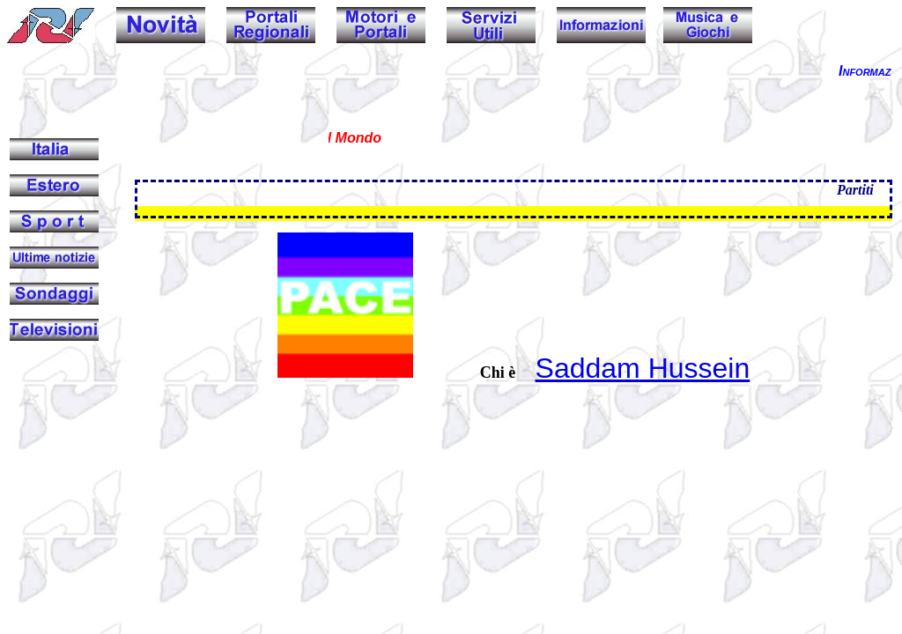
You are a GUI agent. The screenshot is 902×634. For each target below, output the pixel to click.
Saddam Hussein (643, 368)
